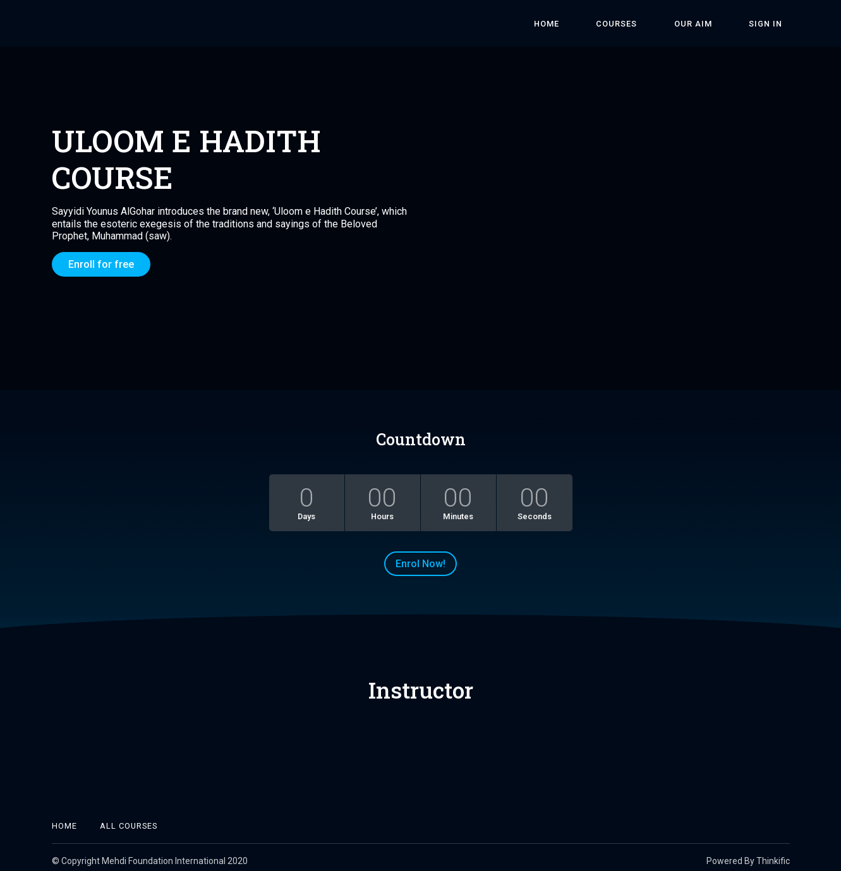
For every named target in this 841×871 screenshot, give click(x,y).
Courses (652, 23)
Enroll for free (101, 264)
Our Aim (715, 23)
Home (596, 23)
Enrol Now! (420, 557)
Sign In (773, 23)
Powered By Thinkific (748, 854)
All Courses (128, 819)
